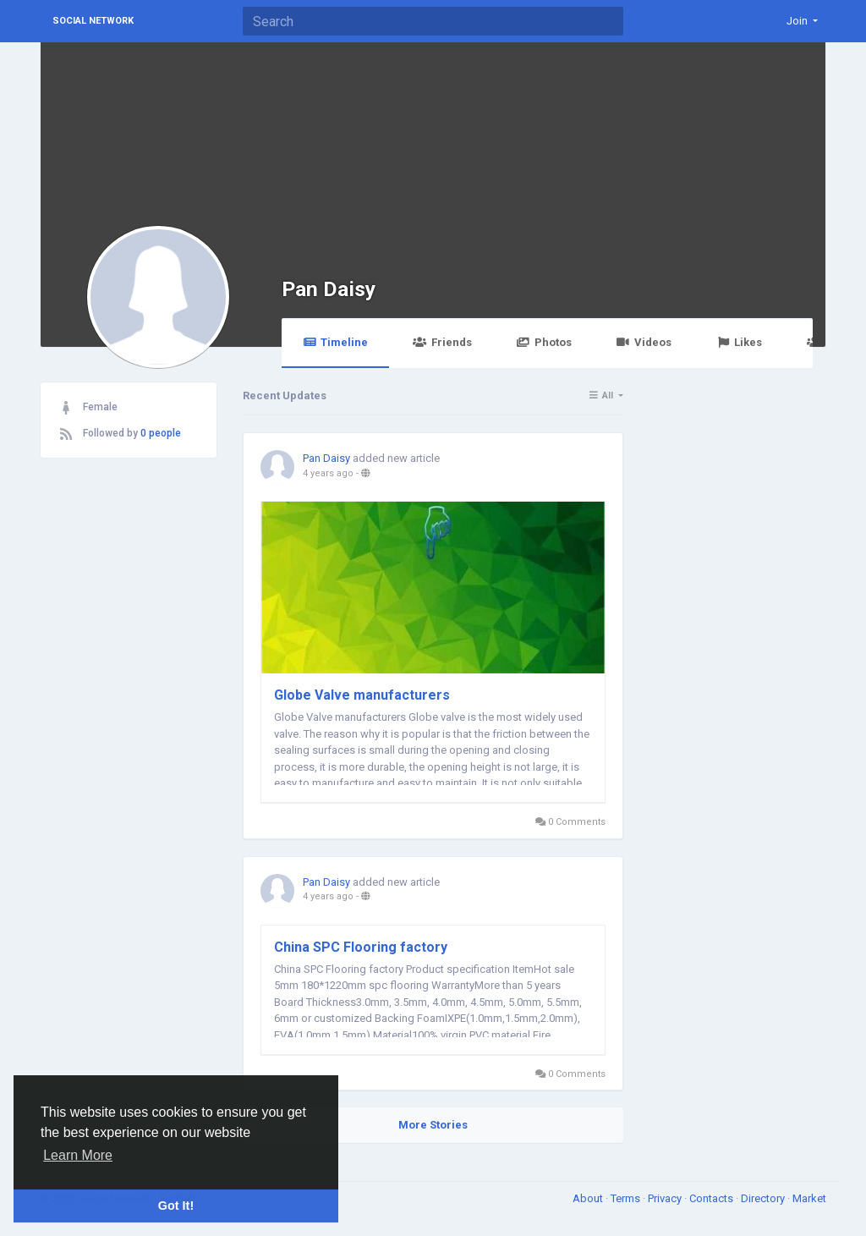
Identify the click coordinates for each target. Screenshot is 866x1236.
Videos (644, 342)
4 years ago (328, 473)
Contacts (712, 1198)
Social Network (93, 20)
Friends (442, 342)
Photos (544, 342)
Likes (739, 342)
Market (809, 1198)
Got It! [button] (176, 1205)
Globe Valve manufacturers (362, 695)
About (589, 1198)
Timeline (335, 342)
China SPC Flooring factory (360, 947)
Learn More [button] (77, 1155)
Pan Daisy (328, 289)
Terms (627, 1198)
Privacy (666, 1198)
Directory (764, 1198)
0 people (160, 433)
